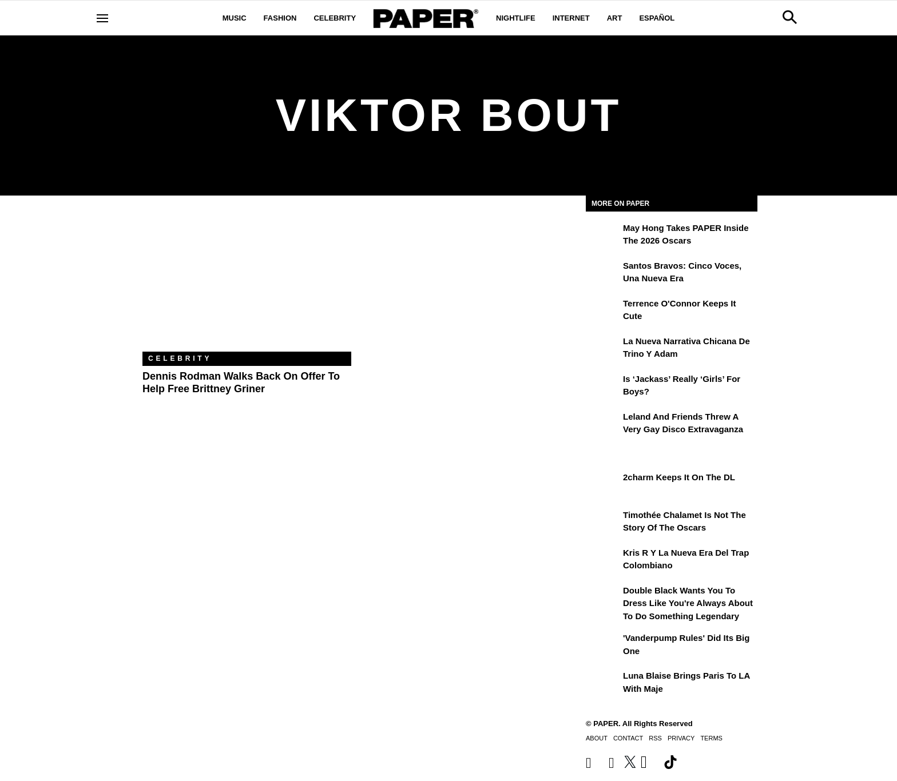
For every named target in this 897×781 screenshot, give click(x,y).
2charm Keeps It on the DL (679, 477)
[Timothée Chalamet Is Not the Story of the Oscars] (603, 523)
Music (235, 18)
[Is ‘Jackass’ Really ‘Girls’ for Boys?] (603, 387)
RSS (655, 738)
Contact (628, 738)
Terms (711, 738)
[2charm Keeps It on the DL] (603, 485)
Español (656, 18)
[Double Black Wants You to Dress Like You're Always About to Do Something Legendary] (603, 598)
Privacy (681, 738)
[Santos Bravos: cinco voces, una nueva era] (603, 274)
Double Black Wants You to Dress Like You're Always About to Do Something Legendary (688, 603)
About (597, 738)
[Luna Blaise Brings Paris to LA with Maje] (603, 684)
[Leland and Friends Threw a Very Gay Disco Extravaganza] (603, 425)
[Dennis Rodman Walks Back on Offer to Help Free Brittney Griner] (246, 282)
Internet (571, 18)
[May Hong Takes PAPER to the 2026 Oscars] (603, 236)
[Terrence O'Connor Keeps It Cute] (603, 311)
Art (614, 18)
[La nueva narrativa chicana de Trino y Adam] (603, 349)
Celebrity (334, 18)
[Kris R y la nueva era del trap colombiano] (603, 561)
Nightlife (515, 18)
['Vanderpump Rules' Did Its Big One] (603, 646)
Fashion (280, 18)
